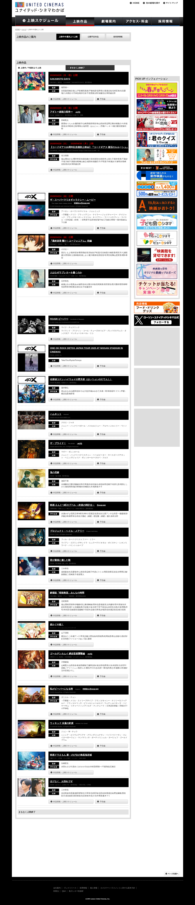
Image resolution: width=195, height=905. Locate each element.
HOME (17, 29)
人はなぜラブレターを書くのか (66, 272)
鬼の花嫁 (54, 472)
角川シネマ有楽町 (76, 891)
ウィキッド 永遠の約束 (61, 723)
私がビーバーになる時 (61, 688)
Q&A (64, 891)
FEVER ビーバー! (59, 319)
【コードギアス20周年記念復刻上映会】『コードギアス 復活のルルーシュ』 (89, 147)
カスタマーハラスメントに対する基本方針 (117, 888)
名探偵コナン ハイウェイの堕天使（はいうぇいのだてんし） (81, 379)
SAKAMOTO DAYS (60, 78)
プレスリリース (70, 888)
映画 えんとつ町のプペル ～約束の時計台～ (72, 505)
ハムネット (55, 414)
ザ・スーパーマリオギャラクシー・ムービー (73, 199)
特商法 (56, 891)
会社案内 (57, 888)
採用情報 (83, 888)
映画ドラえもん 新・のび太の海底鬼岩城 (71, 755)
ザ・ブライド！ (58, 443)
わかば (24, 29)
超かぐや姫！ (57, 624)
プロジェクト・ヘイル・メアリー (67, 531)
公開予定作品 (93, 37)
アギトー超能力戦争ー (61, 111)
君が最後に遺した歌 (60, 560)
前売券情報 (117, 37)
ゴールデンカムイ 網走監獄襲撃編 (67, 653)
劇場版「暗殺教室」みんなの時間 (67, 592)
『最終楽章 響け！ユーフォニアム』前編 (71, 240)
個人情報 (93, 888)
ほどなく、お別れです (61, 781)
